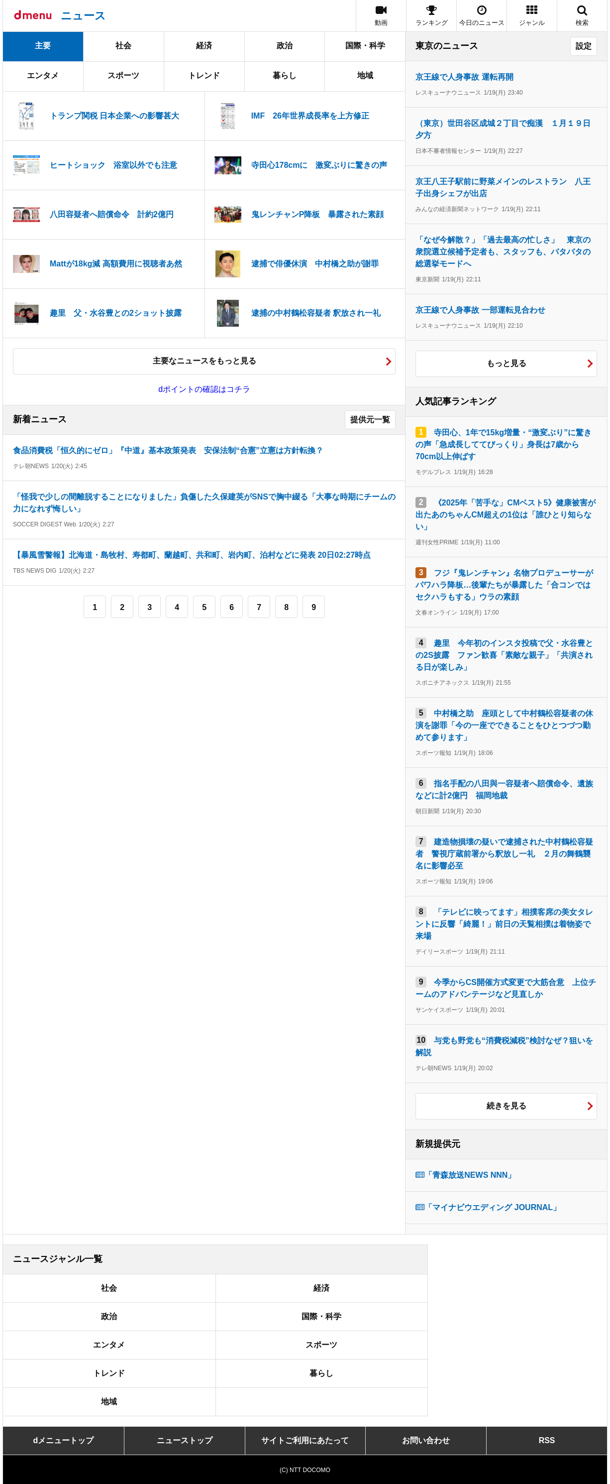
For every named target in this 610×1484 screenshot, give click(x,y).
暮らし (285, 75)
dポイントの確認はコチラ (204, 389)
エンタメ (43, 75)
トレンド (204, 75)
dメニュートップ (63, 1440)
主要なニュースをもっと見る (204, 361)
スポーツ (123, 75)
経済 (204, 45)
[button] (532, 15)
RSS (547, 1440)
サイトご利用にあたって (305, 1440)
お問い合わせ (426, 1440)
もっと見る (506, 363)
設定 (584, 46)
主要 (43, 45)
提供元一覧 (370, 419)
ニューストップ (184, 1440)
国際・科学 (365, 45)
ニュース (83, 15)
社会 (123, 45)
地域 (365, 75)
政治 (285, 45)
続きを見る (506, 1106)
